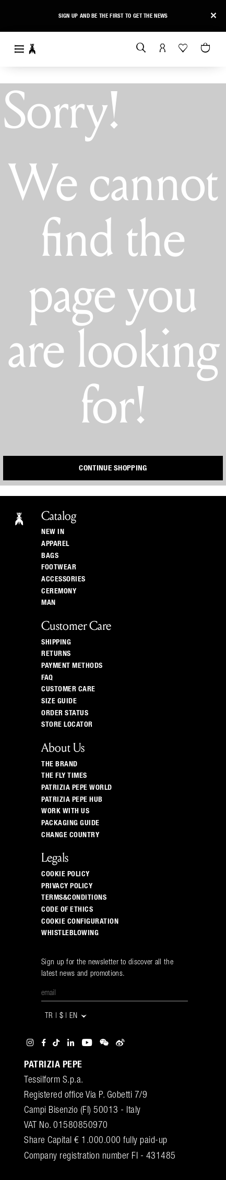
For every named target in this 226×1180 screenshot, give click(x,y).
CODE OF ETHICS (67, 909)
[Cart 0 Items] (206, 48)
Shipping (56, 642)
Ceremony (58, 591)
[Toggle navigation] (19, 49)
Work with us (65, 811)
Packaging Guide (70, 823)
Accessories (63, 579)
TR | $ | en (66, 1016)
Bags (49, 556)
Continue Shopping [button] (113, 468)
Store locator (67, 724)
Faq (47, 677)
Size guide (59, 701)
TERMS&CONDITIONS (73, 897)
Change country (70, 835)
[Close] (213, 16)
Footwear (58, 567)
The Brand (59, 764)
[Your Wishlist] (184, 48)
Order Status (64, 713)
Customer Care (68, 689)
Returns (56, 653)
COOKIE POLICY (65, 874)
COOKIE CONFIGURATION (79, 921)
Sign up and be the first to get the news (113, 16)
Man (48, 602)
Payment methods (72, 665)
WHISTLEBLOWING (70, 933)
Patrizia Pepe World (76, 787)
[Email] (114, 993)
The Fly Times (64, 775)
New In (52, 532)
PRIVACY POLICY (66, 886)
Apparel (55, 544)
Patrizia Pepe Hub (72, 799)
